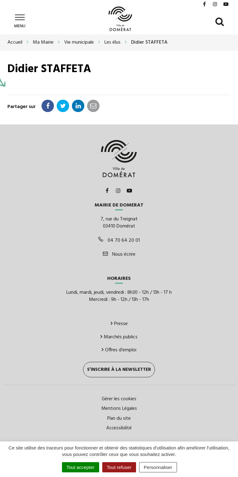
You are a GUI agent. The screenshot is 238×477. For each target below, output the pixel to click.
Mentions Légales (119, 408)
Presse (119, 324)
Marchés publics (119, 337)
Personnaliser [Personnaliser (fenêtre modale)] (158, 467)
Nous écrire (119, 254)
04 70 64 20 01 (119, 240)
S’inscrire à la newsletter (119, 369)
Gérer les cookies (119, 399)
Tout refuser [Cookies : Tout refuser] (119, 467)
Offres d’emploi (119, 350)
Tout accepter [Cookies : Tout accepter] (81, 467)
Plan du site (119, 418)
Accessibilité (119, 428)
